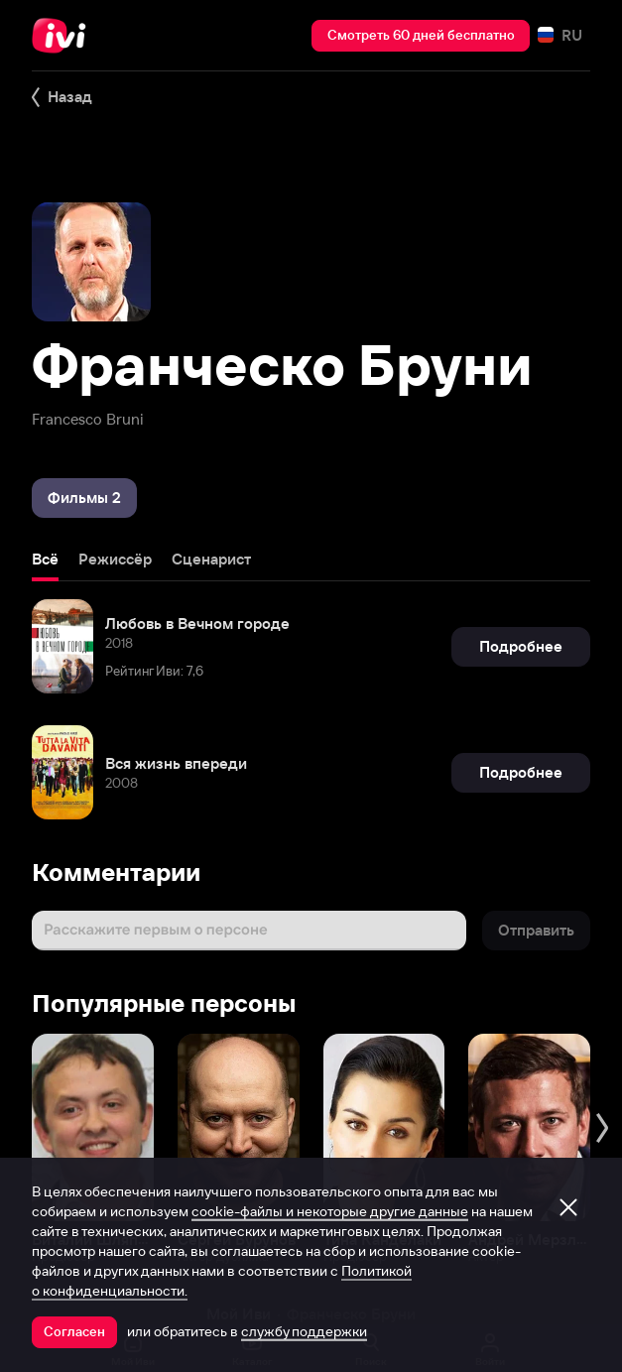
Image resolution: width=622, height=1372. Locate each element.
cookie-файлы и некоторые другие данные (329, 1211)
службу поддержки (304, 1331)
